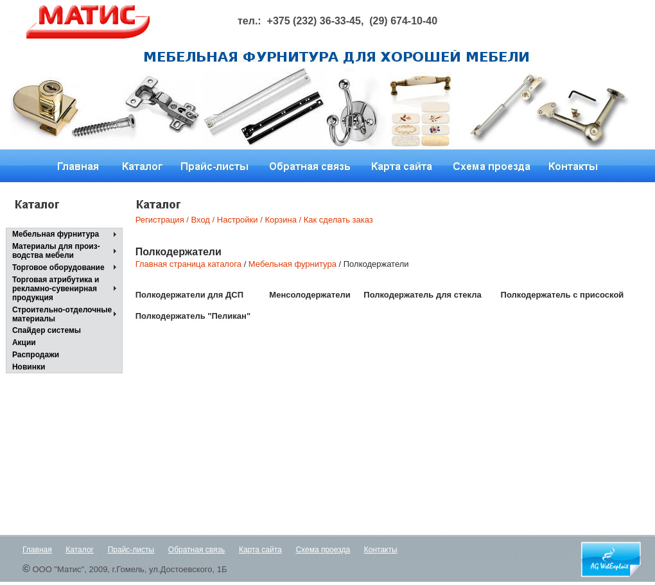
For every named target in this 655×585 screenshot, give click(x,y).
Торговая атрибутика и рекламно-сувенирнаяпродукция (56, 288)
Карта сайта (260, 549)
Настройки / (240, 220)
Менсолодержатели (309, 295)
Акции (24, 342)
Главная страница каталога (188, 264)
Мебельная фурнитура (55, 234)
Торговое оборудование (58, 267)
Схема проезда (322, 549)
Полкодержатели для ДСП (189, 295)
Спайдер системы (46, 330)
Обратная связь (196, 549)
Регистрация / (162, 220)
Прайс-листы (131, 549)
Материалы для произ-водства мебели (56, 251)
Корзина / (283, 220)
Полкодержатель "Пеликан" (192, 316)
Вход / (203, 220)
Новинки (28, 366)
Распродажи (35, 354)
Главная (37, 549)
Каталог (80, 549)
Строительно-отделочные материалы (62, 314)
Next (400, 112)
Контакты (380, 549)
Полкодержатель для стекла (422, 295)
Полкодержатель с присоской (562, 295)
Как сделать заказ (337, 220)
